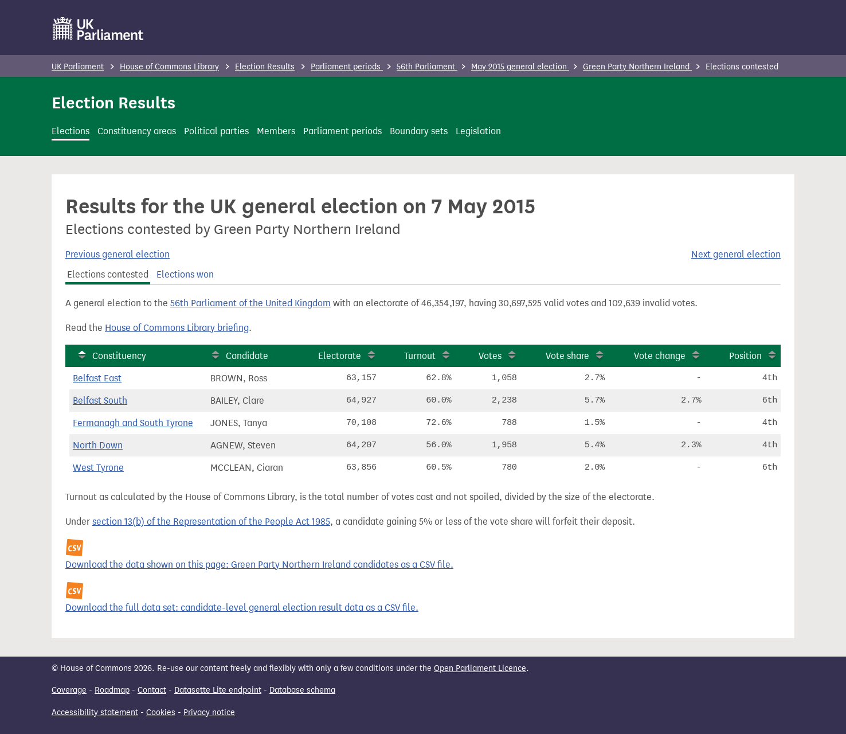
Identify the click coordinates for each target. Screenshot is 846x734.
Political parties (216, 131)
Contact (152, 690)
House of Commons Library (169, 67)
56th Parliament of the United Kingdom (250, 303)
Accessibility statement (95, 712)
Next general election (736, 254)
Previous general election (117, 254)
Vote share (567, 355)
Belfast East (97, 378)
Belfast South (100, 400)
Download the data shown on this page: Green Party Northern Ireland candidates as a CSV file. (259, 564)
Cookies (160, 712)
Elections (70, 131)
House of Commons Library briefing (177, 327)
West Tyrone (98, 467)
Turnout (420, 355)
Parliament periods (347, 67)
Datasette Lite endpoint (217, 690)
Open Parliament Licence (480, 668)
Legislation (478, 131)
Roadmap (112, 690)
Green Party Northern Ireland (637, 67)
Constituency (119, 355)
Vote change (660, 355)
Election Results (265, 67)
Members (276, 131)
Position (745, 355)
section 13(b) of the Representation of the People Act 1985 (211, 521)
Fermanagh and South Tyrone (133, 422)
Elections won (185, 274)
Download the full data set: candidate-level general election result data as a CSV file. (241, 607)
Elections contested (107, 274)
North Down (98, 445)
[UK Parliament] (98, 28)
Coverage (69, 690)
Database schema (302, 690)
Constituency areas (136, 131)
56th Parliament (427, 67)
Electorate (339, 355)
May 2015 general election (520, 67)
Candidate (247, 355)
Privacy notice (209, 712)
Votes (490, 355)
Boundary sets (419, 131)
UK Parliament (78, 67)
